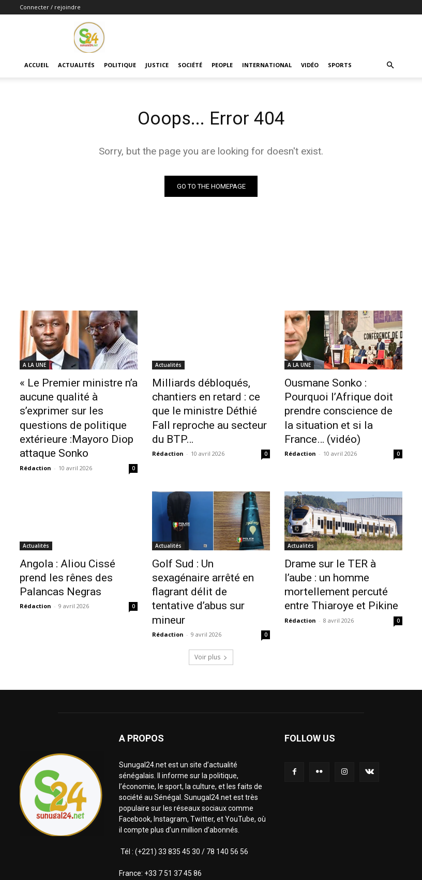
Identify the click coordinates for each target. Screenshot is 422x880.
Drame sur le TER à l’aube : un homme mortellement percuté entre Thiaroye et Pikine (342, 548)
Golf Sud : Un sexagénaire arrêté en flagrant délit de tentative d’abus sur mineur (204, 548)
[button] (390, 65)
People (222, 65)
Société (190, 65)
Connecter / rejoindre (50, 7)
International (267, 65)
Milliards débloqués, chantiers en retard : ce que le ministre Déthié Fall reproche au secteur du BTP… (210, 401)
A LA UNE (34, 366)
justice (157, 65)
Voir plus (211, 595)
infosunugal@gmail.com (221, 833)
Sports (340, 65)
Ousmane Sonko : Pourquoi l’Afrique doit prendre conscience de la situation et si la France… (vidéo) (340, 401)
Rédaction (35, 442)
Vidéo (310, 65)
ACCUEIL (36, 65)
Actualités (76, 65)
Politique (120, 65)
